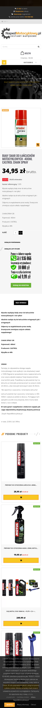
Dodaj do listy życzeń (12, 249)
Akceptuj (9, 705)
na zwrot (21, 9)
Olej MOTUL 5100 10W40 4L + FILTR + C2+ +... (21, 611)
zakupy (21, 11)
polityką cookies (23, 697)
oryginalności (21, 14)
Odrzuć (33, 704)
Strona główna (6, 79)
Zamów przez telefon (21, 17)
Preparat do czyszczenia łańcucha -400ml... (21, 485)
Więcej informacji (21, 303)
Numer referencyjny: (9, 184)
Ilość (4, 232)
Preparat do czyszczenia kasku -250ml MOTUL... (21, 548)
